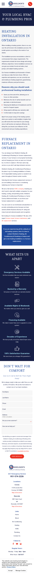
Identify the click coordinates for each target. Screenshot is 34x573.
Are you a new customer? (9, 420)
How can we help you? (8, 426)
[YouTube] (17, 544)
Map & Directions (17, 492)
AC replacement (6, 221)
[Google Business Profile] (21, 544)
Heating (17, 525)
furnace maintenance (21, 218)
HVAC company (19, 189)
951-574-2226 (17, 476)
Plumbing (17, 532)
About (17, 518)
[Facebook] (13, 544)
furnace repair (10, 218)
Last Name (5, 397)
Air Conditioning (17, 522)
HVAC (17, 529)
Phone (4, 403)
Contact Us (17, 536)
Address (4, 415)
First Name (5, 392)
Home (17, 514)
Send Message (17, 456)
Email (4, 409)
